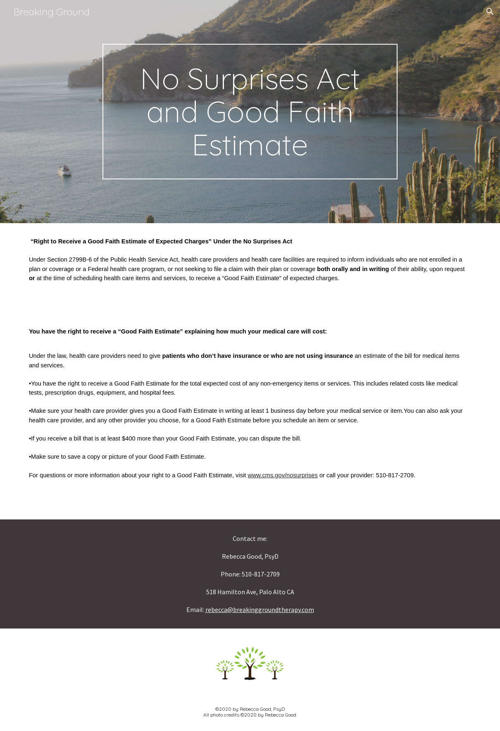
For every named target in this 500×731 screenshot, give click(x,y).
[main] (250, 111)
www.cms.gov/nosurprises (282, 475)
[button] (490, 11)
